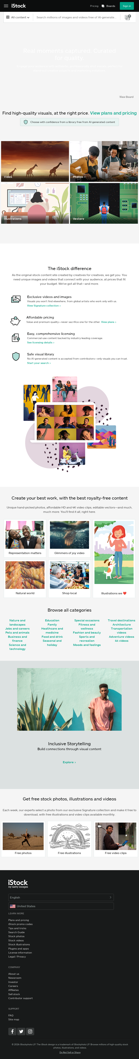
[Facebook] (12, 1031)
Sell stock (14, 994)
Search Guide (16, 932)
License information (20, 952)
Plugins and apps (18, 948)
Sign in (127, 5)
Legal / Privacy (17, 956)
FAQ (10, 1015)
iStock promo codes (20, 924)
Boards (110, 6)
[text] (76, 17)
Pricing (94, 5)
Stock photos (16, 936)
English (61, 897)
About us (13, 973)
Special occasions (87, 620)
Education (52, 620)
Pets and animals (17, 632)
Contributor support (20, 998)
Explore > (69, 762)
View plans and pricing (113, 112)
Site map (13, 1019)
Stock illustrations (19, 944)
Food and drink (52, 636)
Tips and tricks (17, 928)
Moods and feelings (87, 644)
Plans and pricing (18, 920)
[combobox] (18, 17)
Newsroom (14, 977)
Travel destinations (121, 620)
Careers (13, 985)
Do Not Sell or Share (70, 1052)
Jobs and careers (17, 628)
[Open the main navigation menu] (6, 6)
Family (52, 624)
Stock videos (16, 940)
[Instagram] (30, 1031)
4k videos (122, 640)
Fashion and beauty (87, 632)
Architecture (122, 624)
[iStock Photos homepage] (19, 6)
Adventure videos (121, 636)
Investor (13, 981)
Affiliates (13, 989)
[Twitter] (21, 1031)
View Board (126, 96)
